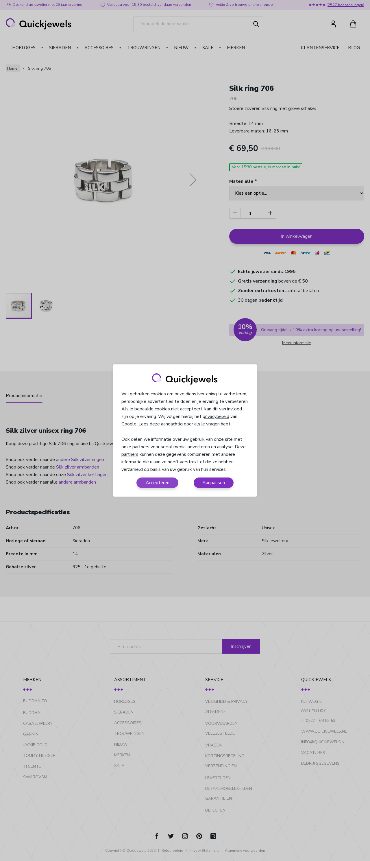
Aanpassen (213, 483)
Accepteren (157, 483)
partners (129, 454)
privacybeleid (216, 416)
